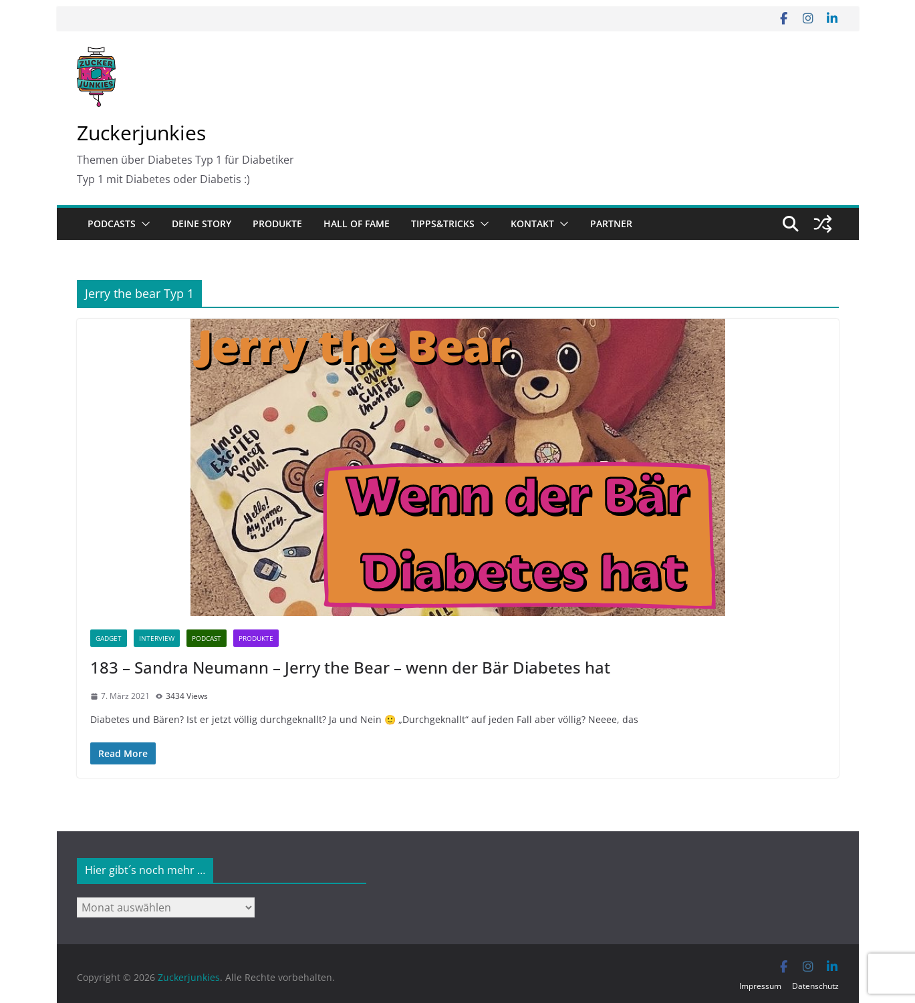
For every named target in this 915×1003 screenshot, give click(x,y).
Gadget (109, 638)
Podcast (206, 638)
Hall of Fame (356, 223)
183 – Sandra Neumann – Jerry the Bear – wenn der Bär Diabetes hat (350, 667)
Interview (156, 638)
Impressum (760, 986)
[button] (143, 223)
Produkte (277, 223)
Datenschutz (815, 986)
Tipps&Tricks (443, 223)
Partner (611, 223)
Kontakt (532, 223)
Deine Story (201, 223)
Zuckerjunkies (141, 132)
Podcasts (112, 223)
